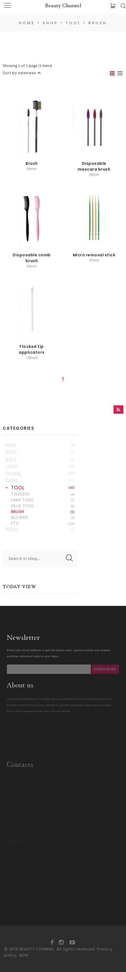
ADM (23, 955)
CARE (40, 480)
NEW (40, 445)
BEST (40, 452)
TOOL (42, 487)
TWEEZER (42, 494)
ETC (42, 523)
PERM (40, 529)
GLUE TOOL (42, 506)
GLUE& (40, 473)
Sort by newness (19, 73)
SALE (40, 459)
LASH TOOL (42, 500)
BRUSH (42, 511)
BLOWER (42, 517)
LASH (40, 466)
